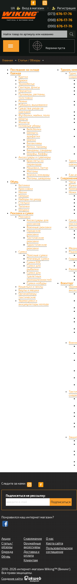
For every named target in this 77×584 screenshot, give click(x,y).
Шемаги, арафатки (33, 134)
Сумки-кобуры (36, 283)
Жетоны (32, 171)
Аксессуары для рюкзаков (37, 222)
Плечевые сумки (38, 259)
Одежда (15, 73)
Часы (72, 182)
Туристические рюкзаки (37, 246)
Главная (7, 60)
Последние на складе (24, 70)
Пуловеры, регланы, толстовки (31, 96)
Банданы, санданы (39, 150)
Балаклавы (34, 143)
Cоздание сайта (12, 579)
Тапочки (24, 206)
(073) (60, 14)
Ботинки (24, 185)
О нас (50, 539)
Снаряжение (33, 539)
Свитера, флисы (29, 87)
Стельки (24, 203)
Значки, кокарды (38, 175)
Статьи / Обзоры (29, 60)
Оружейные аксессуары (32, 545)
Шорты (23, 119)
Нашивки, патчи (37, 168)
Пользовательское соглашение (59, 550)
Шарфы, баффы (37, 154)
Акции (5, 539)
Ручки (73, 185)
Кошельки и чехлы (30, 287)
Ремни (22, 101)
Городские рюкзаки (34, 232)
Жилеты (24, 122)
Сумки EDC (34, 262)
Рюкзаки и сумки (21, 213)
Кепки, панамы (37, 147)
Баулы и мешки (28, 290)
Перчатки (24, 91)
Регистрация (66, 8)
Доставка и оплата (31, 553)
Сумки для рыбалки (34, 267)
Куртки (23, 77)
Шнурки (23, 210)
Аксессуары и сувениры (34, 157)
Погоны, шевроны (39, 178)
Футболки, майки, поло (34, 115)
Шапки (31, 140)
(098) (60, 20)
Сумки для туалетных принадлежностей (39, 276)
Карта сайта (54, 543)
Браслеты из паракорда (35, 162)
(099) (60, 26)
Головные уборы (29, 126)
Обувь (14, 182)
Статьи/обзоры (7, 545)
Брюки (22, 80)
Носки (22, 192)
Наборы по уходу (29, 199)
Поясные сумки (37, 255)
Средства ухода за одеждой (30, 110)
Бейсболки (34, 129)
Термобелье (26, 84)
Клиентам (31, 560)
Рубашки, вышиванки (32, 105)
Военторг (67, 283)
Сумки (22, 252)
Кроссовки (25, 189)
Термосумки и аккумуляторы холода (33, 302)
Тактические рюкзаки (35, 239)
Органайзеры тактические (27, 295)
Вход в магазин (33, 8)
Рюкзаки (24, 217)
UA (13, 8)
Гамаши (23, 196)
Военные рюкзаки (39, 227)
